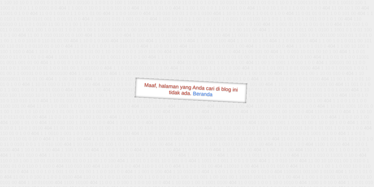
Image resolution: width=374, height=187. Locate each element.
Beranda (203, 93)
